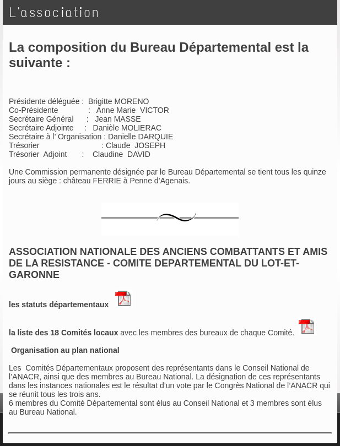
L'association (54, 12)
